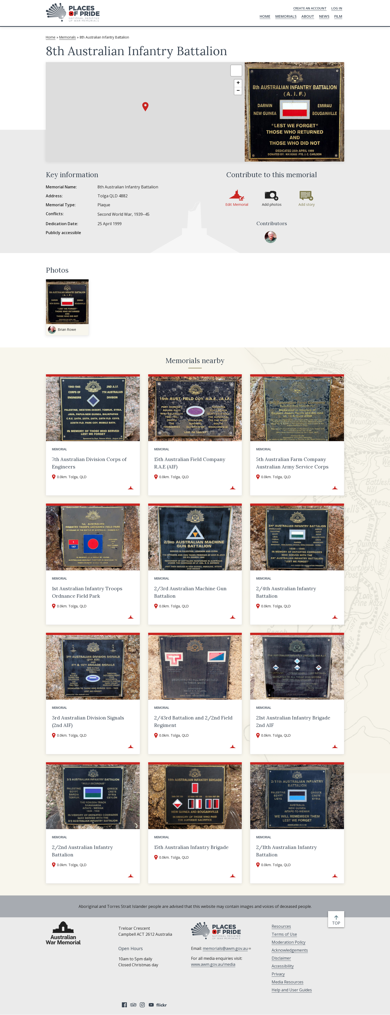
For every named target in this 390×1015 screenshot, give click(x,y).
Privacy (278, 974)
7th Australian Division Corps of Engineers (89, 463)
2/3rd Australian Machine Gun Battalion (190, 592)
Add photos (272, 204)
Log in (336, 8)
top (337, 923)
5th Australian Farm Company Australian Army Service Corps (292, 463)
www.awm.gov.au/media (213, 964)
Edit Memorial (236, 204)
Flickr (162, 1005)
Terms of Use (284, 934)
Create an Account (310, 8)
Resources (281, 926)
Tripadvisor (133, 1005)
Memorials (285, 16)
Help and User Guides (292, 990)
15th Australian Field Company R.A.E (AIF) (189, 463)
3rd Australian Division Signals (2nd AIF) (88, 721)
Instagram (142, 1005)
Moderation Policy (288, 942)
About (307, 16)
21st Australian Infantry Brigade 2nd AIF (293, 721)
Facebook (124, 1005)
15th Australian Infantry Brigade (191, 847)
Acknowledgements (290, 950)
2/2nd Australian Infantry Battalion (82, 851)
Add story (306, 204)
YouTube (151, 1005)
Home (265, 16)
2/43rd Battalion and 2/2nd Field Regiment (193, 721)
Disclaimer (281, 958)
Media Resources (287, 982)
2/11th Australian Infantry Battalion (286, 851)
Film (338, 16)
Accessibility (283, 966)
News (324, 16)
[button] (145, 107)
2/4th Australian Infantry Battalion (286, 592)
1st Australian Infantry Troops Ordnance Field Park (87, 592)
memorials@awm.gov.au (227, 948)
